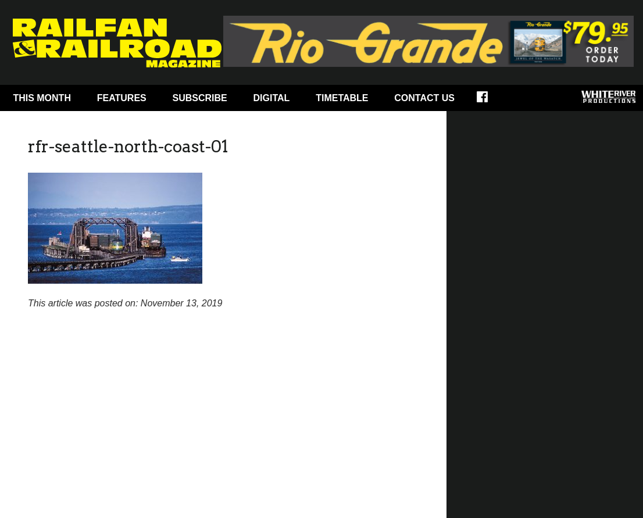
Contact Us (424, 98)
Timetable (342, 98)
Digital (271, 98)
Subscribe (200, 98)
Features (122, 98)
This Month (42, 98)
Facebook (490, 100)
